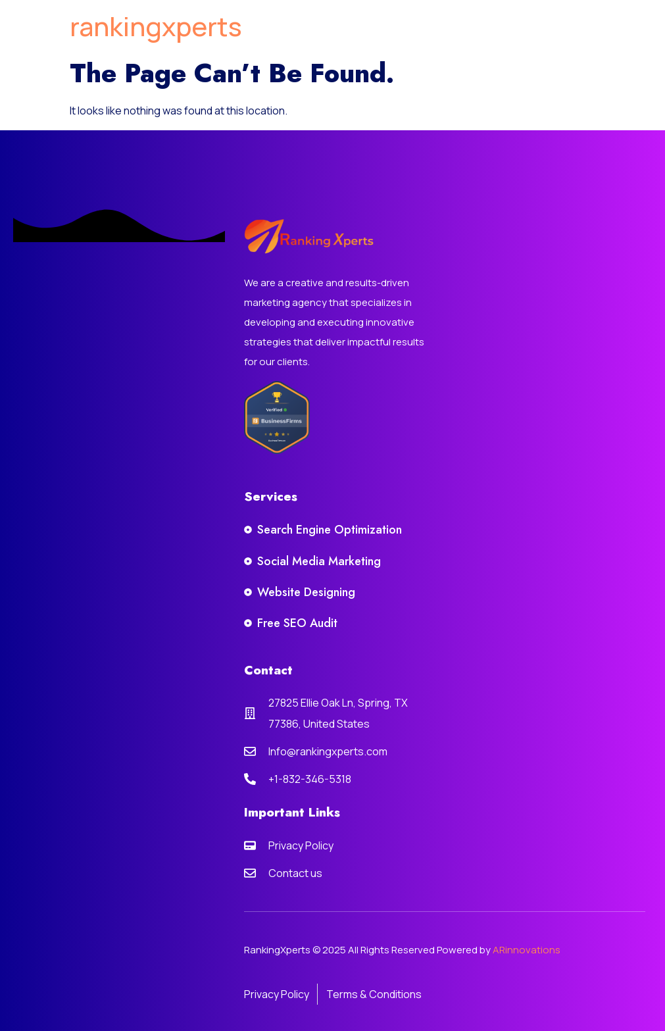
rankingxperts (156, 26)
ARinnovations (526, 950)
